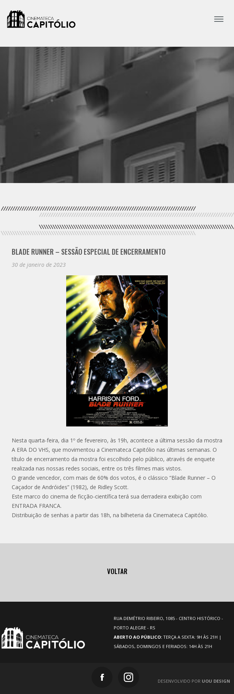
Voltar (117, 571)
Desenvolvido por (194, 681)
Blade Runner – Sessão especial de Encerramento (88, 251)
